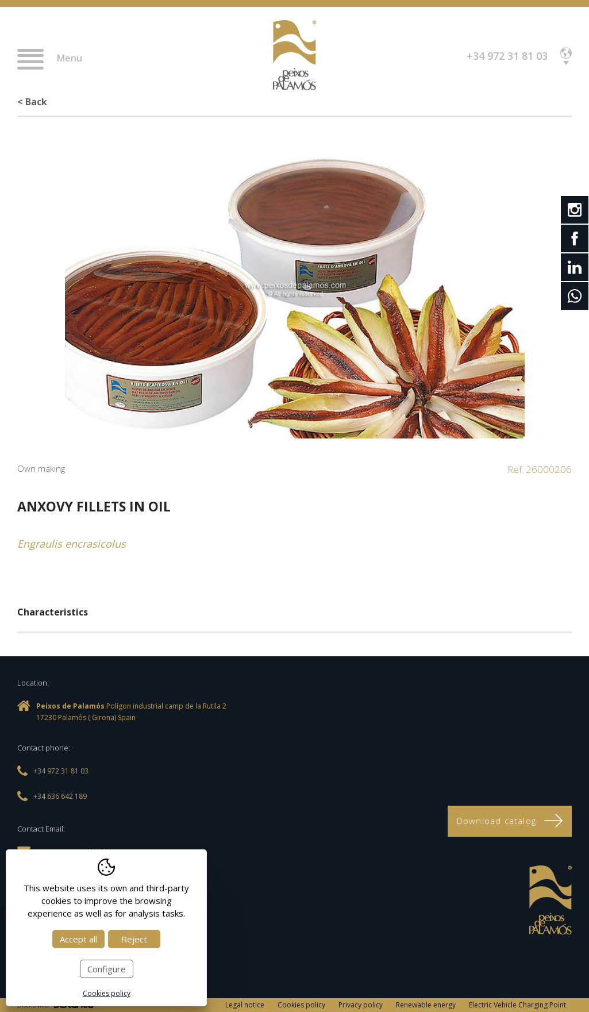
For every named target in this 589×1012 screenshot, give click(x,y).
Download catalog (510, 821)
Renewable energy (426, 1005)
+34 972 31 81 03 (507, 56)
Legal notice (244, 1005)
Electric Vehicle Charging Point (517, 1005)
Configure (106, 969)
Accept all (78, 939)
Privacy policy (360, 1005)
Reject (134, 939)
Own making (41, 468)
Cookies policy (301, 1005)
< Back (32, 101)
